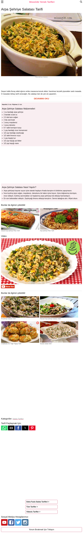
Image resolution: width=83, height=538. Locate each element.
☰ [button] (2, 2)
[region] (41, 83)
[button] (41, 98)
